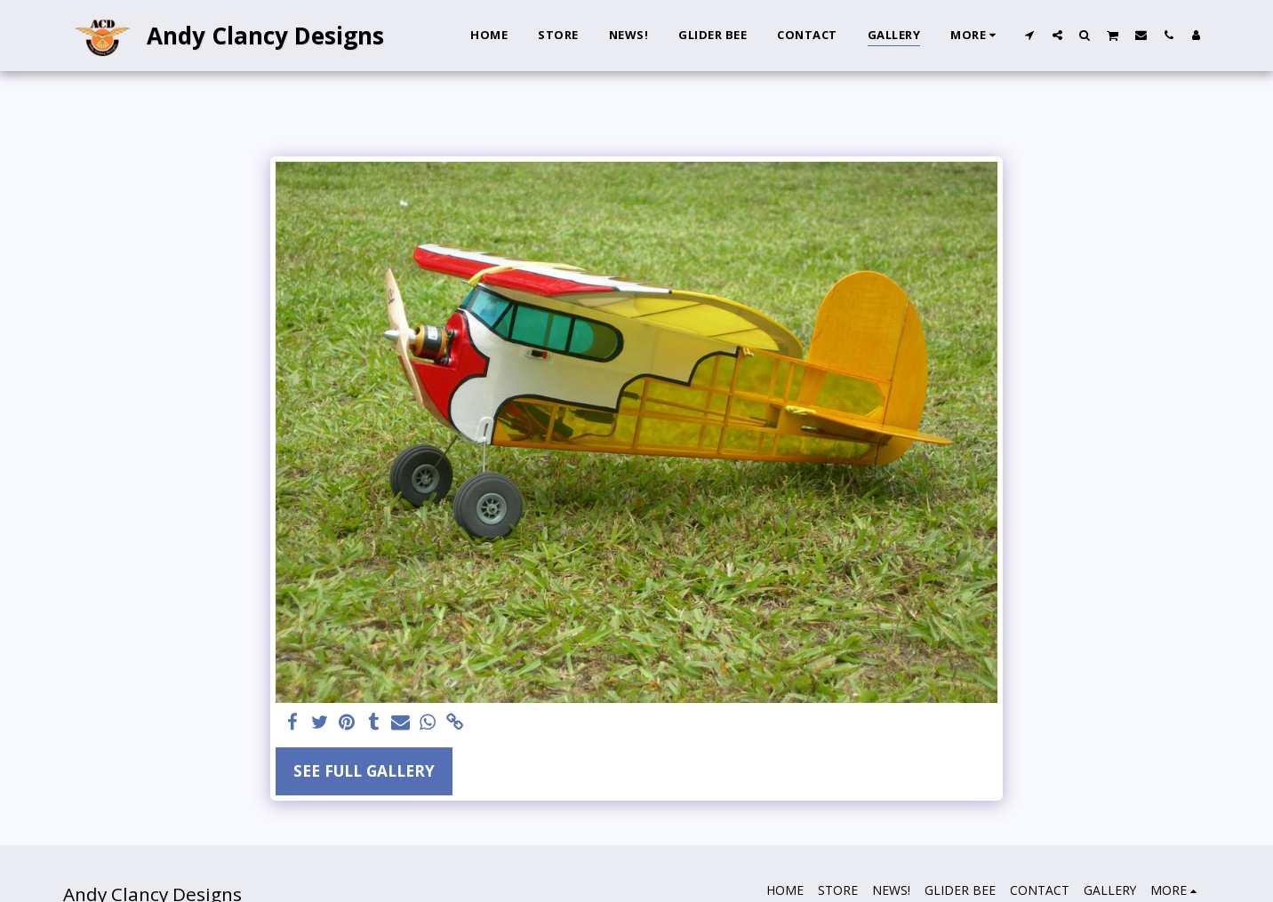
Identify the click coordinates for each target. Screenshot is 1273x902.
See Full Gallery (364, 770)
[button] (1030, 34)
